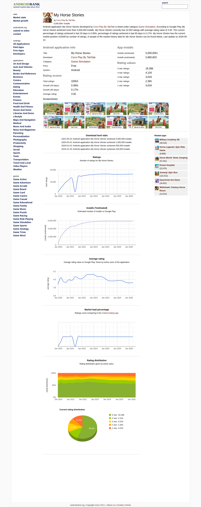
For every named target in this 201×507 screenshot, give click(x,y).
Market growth (20, 21)
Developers (19, 54)
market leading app (110, 313)
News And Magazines (24, 130)
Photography (20, 139)
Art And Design (21, 63)
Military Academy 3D (169, 139)
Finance (17, 100)
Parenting (18, 133)
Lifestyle (17, 116)
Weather (17, 169)
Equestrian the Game (170, 180)
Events (16, 96)
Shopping (18, 146)
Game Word (19, 235)
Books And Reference (24, 73)
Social (16, 149)
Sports (16, 153)
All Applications (21, 44)
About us (111, 505)
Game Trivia (19, 232)
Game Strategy (21, 229)
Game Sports (20, 225)
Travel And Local (22, 163)
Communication (21, 83)
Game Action (20, 179)
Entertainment (20, 93)
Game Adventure (22, 182)
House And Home (22, 110)
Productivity (19, 143)
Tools (16, 156)
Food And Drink (21, 103)
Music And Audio (22, 126)
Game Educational (22, 202)
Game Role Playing (23, 219)
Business (18, 77)
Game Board (19, 189)
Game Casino (20, 196)
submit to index (21, 30)
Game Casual (20, 199)
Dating (16, 87)
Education (18, 90)
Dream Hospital (167, 165)
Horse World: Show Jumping (173, 158)
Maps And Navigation (24, 120)
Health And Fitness (23, 106)
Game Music (19, 209)
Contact (120, 505)
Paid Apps (18, 47)
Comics (17, 80)
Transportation (21, 159)
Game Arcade (20, 186)
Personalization (21, 136)
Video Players (20, 166)
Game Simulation (147, 26)
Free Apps (18, 50)
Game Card (19, 192)
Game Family (20, 205)
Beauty (17, 70)
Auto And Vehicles (22, 67)
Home (128, 505)
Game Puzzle (20, 212)
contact (17, 34)
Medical (17, 123)
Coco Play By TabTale (65, 20)
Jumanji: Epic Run (168, 172)
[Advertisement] (108, 5)
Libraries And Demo (23, 113)
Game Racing (20, 215)
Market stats (19, 17)
